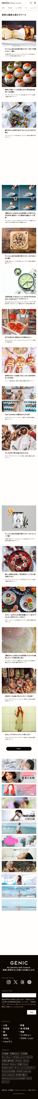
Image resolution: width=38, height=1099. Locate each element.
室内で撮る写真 (9, 1061)
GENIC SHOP (8, 1068)
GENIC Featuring (24, 1071)
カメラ (30, 1057)
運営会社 (4, 1090)
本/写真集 (24, 1028)
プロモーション (26, 1038)
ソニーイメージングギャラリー (25, 1068)
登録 (31, 1012)
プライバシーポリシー (14, 1004)
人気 (5, 1025)
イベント (6, 1082)
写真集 (25, 1053)
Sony (27, 1061)
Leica (14, 1064)
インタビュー (26, 1035)
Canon (6, 1064)
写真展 (6, 1028)
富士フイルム (23, 1064)
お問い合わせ (32, 1090)
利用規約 (11, 1090)
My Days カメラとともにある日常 (14, 1078)
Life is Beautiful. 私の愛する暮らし (15, 1075)
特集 (22, 1031)
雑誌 (5, 1035)
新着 (22, 1025)
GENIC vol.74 (20, 1057)
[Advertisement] (19, 161)
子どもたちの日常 (9, 1071)
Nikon (19, 1061)
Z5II (29, 1078)
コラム (6, 1038)
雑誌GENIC (15, 1053)
